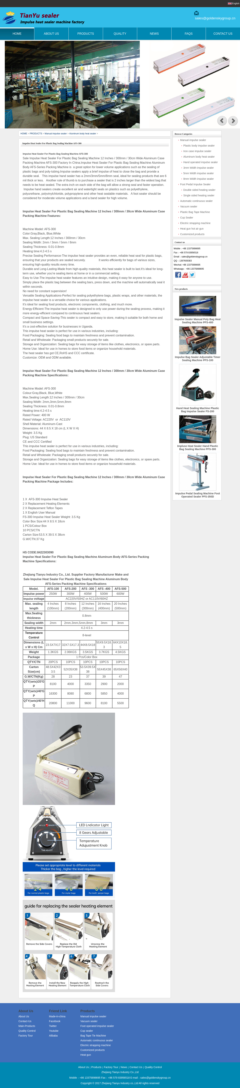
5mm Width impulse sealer (198, 173)
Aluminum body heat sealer (82, 133)
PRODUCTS (36, 133)
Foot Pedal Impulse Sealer (195, 184)
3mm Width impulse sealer (198, 167)
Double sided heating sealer (199, 189)
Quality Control (27, 1030)
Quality (120, 33)
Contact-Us (24, 1021)
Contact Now (197, 281)
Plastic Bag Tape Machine (195, 212)
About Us (51, 33)
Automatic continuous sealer (196, 200)
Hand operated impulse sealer (200, 162)
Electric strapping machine (195, 223)
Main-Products (26, 1026)
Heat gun (85, 1054)
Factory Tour (25, 1035)
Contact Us (135, 1067)
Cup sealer (86, 1030)
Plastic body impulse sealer (199, 145)
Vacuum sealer (188, 206)
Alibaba (53, 1035)
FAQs (189, 33)
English (235, 3)
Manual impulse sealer (56, 133)
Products (85, 33)
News (154, 33)
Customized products (192, 234)
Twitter (53, 1026)
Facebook (54, 1021)
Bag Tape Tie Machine (93, 1035)
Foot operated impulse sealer (97, 1026)
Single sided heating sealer (198, 195)
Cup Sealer (186, 217)
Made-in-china (57, 1016)
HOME (23, 133)
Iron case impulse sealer (197, 151)
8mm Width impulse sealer (198, 178)
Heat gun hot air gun (192, 228)
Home (17, 33)
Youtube (54, 1030)
